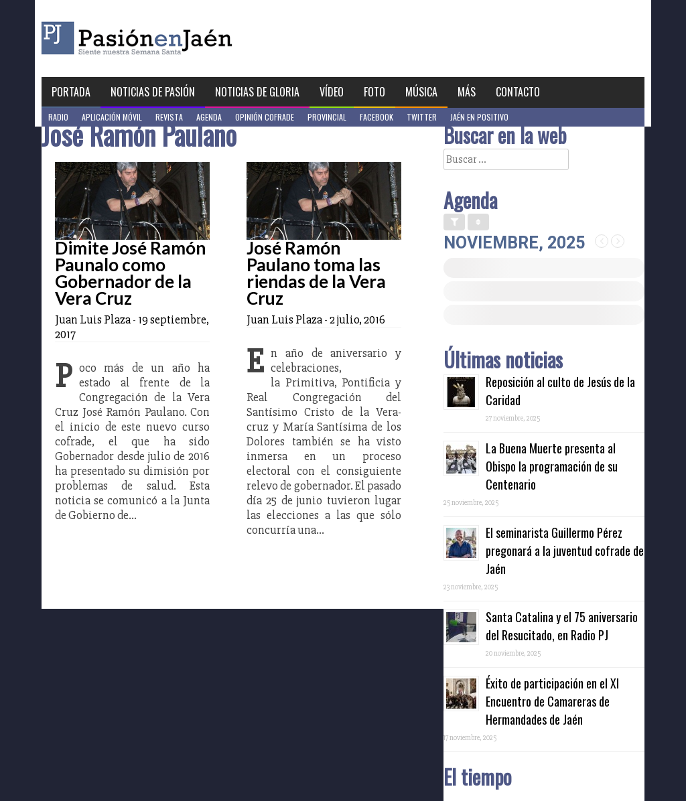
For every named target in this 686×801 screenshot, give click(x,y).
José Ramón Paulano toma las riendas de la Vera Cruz (316, 273)
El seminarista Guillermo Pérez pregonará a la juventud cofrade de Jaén (565, 550)
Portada (71, 92)
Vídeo (332, 92)
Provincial (326, 117)
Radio (58, 117)
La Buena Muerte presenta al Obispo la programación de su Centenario (552, 466)
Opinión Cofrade (264, 117)
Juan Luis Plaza (93, 319)
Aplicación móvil (112, 117)
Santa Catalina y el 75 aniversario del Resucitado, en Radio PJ (562, 626)
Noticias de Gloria (257, 92)
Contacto (518, 92)
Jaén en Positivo (479, 117)
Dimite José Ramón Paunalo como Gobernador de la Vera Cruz (130, 273)
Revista (169, 117)
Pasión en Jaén (173, 38)
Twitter (422, 117)
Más (467, 92)
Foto (374, 92)
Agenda (209, 117)
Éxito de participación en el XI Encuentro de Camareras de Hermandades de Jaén (552, 701)
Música (421, 92)
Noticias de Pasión (153, 92)
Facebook (376, 117)
